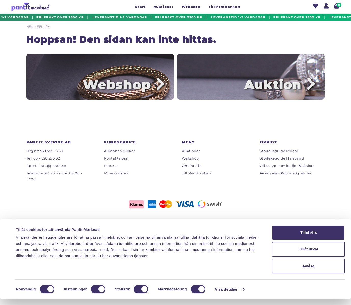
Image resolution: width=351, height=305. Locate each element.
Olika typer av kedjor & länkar (287, 171)
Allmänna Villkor (119, 156)
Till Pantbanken (224, 7)
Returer (111, 171)
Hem (30, 27)
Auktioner (164, 7)
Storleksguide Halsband (282, 163)
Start (140, 7)
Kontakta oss (115, 163)
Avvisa (308, 271)
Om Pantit (191, 171)
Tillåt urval (308, 255)
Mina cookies (116, 178)
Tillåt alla (308, 238)
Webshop (191, 7)
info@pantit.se (53, 171)
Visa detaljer (226, 295)
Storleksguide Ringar (279, 156)
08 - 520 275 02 (46, 163)
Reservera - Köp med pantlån (286, 178)
